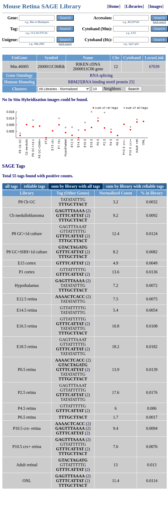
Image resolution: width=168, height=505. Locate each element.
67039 (154, 66)
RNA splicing (101, 75)
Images (155, 6)
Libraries (134, 6)
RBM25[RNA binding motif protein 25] (101, 82)
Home (113, 6)
